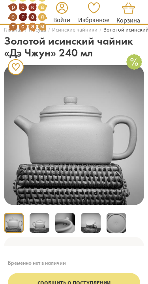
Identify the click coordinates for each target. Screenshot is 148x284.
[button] (61, 13)
